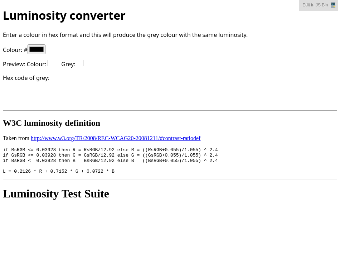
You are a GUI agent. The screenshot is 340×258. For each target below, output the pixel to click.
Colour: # (24, 50)
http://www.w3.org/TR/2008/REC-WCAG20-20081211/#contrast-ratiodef (115, 138)
